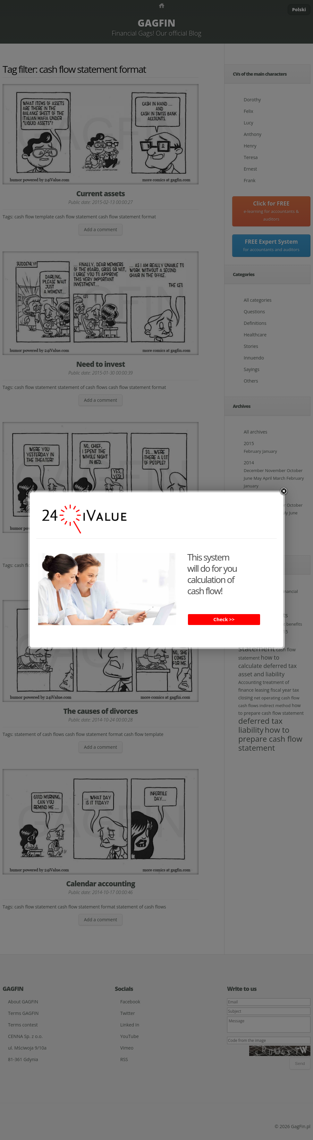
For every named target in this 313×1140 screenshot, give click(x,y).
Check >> (223, 619)
